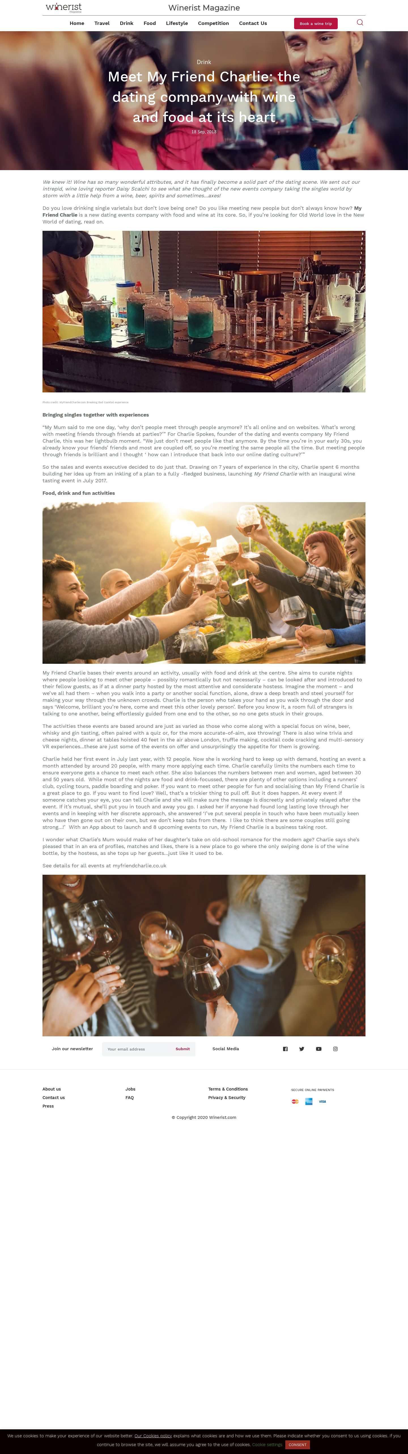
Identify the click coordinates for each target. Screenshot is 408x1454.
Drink (126, 23)
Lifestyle (177, 23)
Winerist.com (222, 1117)
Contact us (53, 1097)
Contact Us (253, 23)
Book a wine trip (316, 23)
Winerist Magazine (204, 7)
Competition (213, 23)
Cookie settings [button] (267, 1444)
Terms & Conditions (228, 1089)
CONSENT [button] (298, 1445)
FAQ (130, 1097)
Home (77, 23)
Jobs (130, 1089)
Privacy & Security (226, 1097)
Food (150, 23)
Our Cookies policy (153, 1435)
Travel (102, 23)
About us (51, 1089)
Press (48, 1106)
